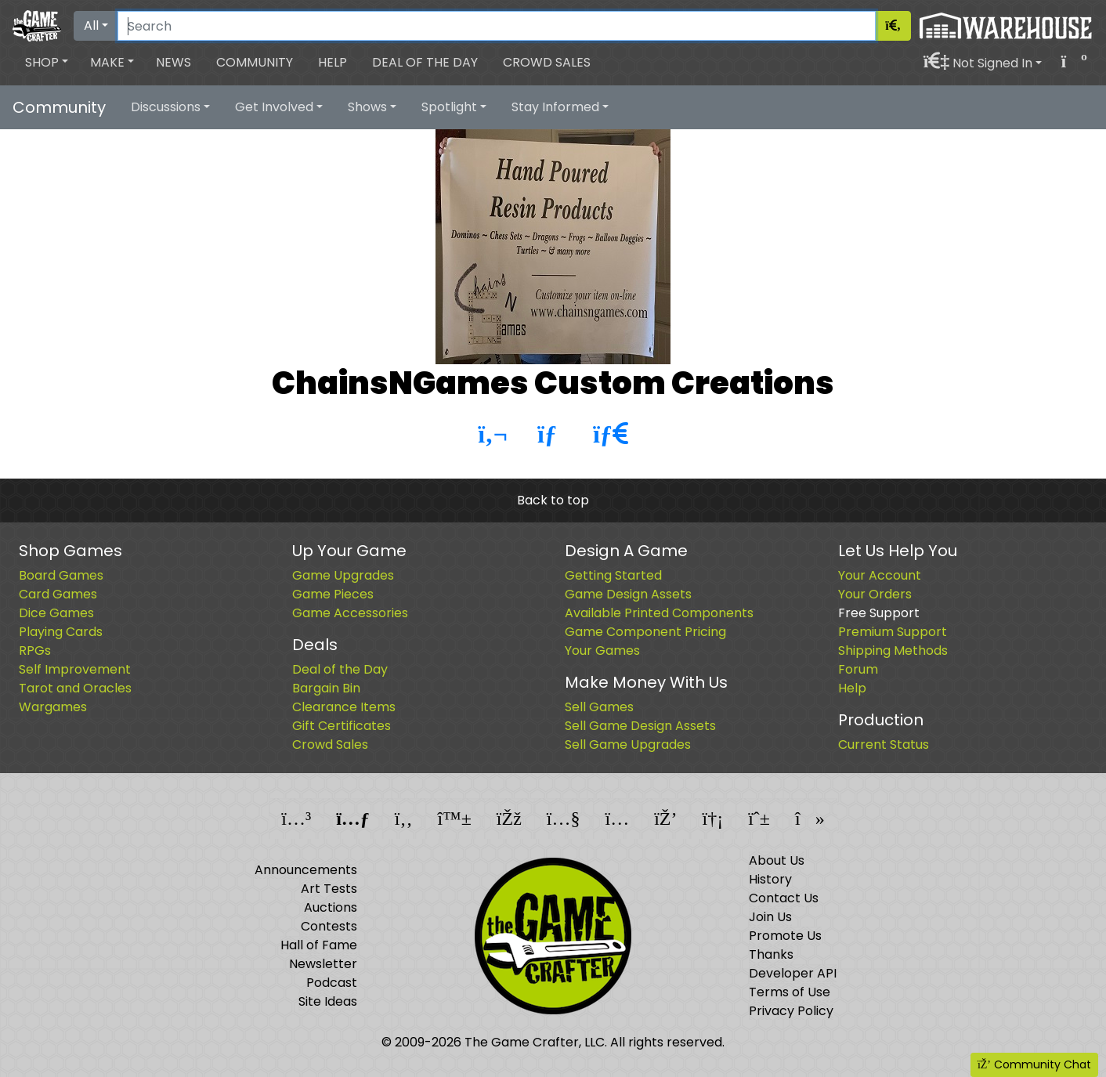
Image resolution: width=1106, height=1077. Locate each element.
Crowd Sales (547, 62)
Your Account (879, 575)
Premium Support (892, 632)
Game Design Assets (628, 594)
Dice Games (56, 613)
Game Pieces (333, 594)
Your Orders (875, 594)
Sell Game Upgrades (628, 744)
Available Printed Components (659, 613)
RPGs (35, 651)
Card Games (58, 594)
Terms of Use (789, 992)
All (91, 25)
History (770, 879)
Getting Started (613, 575)
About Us (776, 860)
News (173, 62)
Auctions (330, 907)
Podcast (331, 983)
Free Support (879, 613)
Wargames (53, 707)
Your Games (602, 651)
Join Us (770, 917)
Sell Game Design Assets (640, 726)
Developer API (793, 973)
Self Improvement (75, 669)
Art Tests (329, 889)
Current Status (883, 744)
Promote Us (785, 936)
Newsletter (323, 964)
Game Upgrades (343, 575)
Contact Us (784, 898)
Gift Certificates (341, 726)
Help (332, 62)
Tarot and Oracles (75, 688)
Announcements (306, 870)
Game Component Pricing (645, 632)
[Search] (496, 26)
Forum (858, 669)
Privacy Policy (791, 1011)
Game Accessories (350, 613)
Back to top (553, 500)
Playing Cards (61, 632)
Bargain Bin (326, 688)
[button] (46, 62)
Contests (329, 926)
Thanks (771, 954)
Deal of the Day (425, 62)
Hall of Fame (318, 945)
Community (254, 62)
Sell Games (599, 707)
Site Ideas (327, 1001)
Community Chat (1034, 1064)
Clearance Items (344, 707)
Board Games (61, 575)
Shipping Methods (893, 651)
